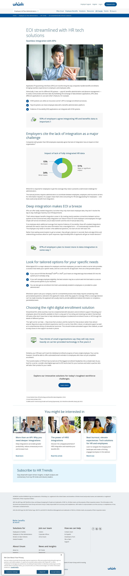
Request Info (111, 4)
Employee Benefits (71, 11)
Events (106, 11)
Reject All (42, 572)
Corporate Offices (44, 534)
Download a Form (69, 537)
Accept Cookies (55, 572)
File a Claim (67, 539)
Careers (41, 532)
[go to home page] (18, 6)
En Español (67, 534)
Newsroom (42, 552)
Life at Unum (42, 537)
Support (66, 542)
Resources (90, 11)
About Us (15, 550)
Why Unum (60, 11)
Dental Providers (18, 539)
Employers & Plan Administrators (28, 15)
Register (94, 4)
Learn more (65, 385)
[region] (32, 564)
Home (14, 15)
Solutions (82, 11)
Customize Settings (11, 572)
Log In (100, 4)
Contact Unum (68, 532)
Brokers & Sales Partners (20, 537)
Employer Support (86, 4)
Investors (15, 552)
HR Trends (99, 11)
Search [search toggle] (114, 11)
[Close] (61, 555)
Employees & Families (19, 532)
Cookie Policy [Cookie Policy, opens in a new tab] (15, 567)
